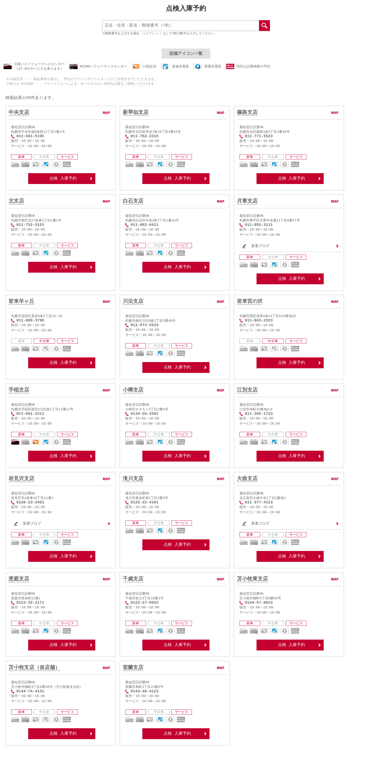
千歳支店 (133, 594)
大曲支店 (247, 490)
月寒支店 (247, 205)
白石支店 (133, 205)
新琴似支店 (136, 114)
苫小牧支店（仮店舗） (34, 684)
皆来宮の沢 (250, 308)
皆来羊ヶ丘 (21, 308)
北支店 (16, 205)
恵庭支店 (19, 594)
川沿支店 (133, 308)
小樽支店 (133, 399)
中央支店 (19, 114)
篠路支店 (247, 114)
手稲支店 (19, 399)
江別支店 (247, 399)
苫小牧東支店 (252, 594)
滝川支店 (133, 490)
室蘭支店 (133, 684)
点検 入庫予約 (70, 183)
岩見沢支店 (21, 490)
